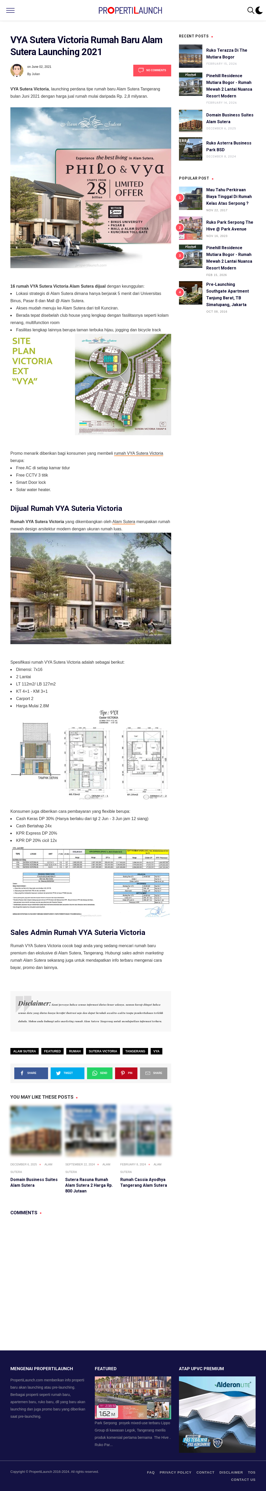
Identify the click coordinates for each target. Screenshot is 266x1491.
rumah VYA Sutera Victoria (138, 453)
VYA (157, 1051)
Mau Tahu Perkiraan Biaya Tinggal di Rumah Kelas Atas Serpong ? (229, 196)
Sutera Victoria (103, 1051)
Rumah (75, 1051)
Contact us (243, 1480)
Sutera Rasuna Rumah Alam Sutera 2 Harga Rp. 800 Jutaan (89, 1185)
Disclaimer (231, 1472)
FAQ (151, 1472)
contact (205, 1472)
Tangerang (135, 1051)
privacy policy (176, 1472)
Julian (36, 74)
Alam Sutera (123, 521)
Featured (52, 1051)
